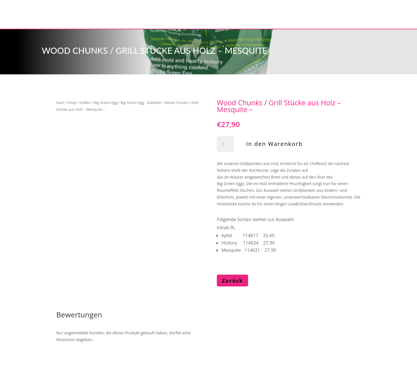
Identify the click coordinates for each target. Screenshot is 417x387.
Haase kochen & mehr (86, 360)
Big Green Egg (105, 102)
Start (60, 102)
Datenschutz (176, 360)
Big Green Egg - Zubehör (140, 102)
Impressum (136, 360)
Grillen (85, 102)
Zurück (232, 280)
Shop (72, 102)
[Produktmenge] (225, 144)
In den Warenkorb (274, 144)
